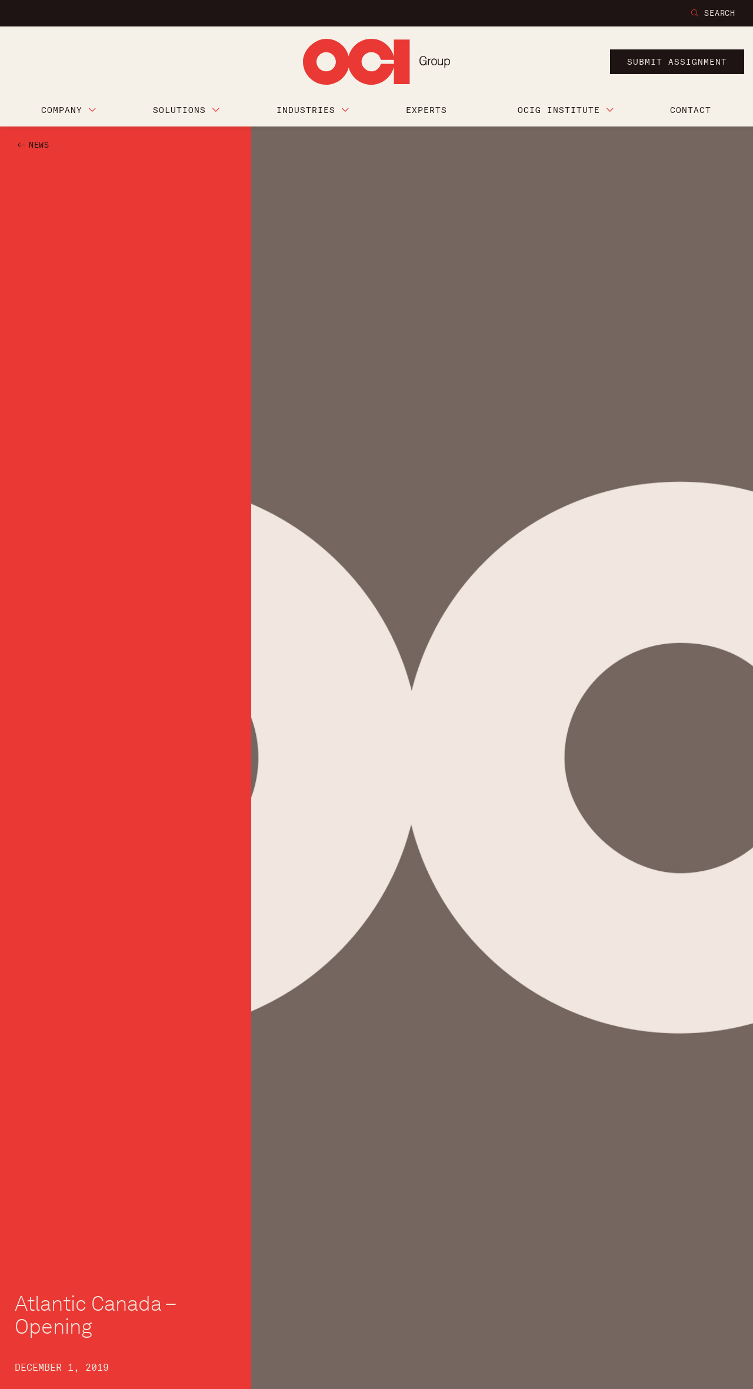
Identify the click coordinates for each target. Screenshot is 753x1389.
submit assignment (677, 61)
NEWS (39, 145)
